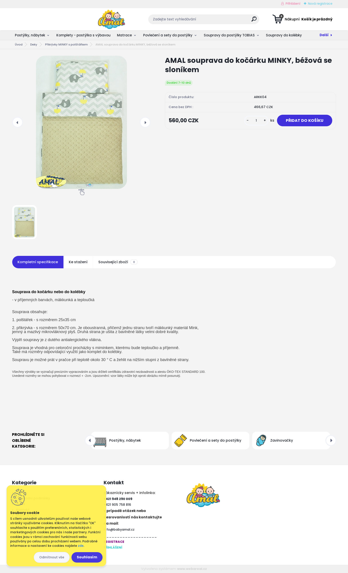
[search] (218, 20)
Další (324, 35)
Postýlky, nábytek (30, 35)
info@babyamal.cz (119, 529)
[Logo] (39, 19)
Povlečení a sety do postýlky (167, 35)
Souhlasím (87, 557)
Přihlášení (293, 3)
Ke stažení (78, 262)
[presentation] (17, 122)
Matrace (124, 35)
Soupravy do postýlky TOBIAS (229, 35)
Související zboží (117, 262)
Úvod (18, 44)
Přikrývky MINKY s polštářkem (66, 44)
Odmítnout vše (51, 557)
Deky (33, 44)
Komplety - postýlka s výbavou (83, 35)
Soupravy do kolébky (284, 35)
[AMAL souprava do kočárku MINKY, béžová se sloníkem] (81, 122)
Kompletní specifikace (38, 262)
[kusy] (256, 121)
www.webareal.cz (192, 569)
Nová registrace (320, 3)
